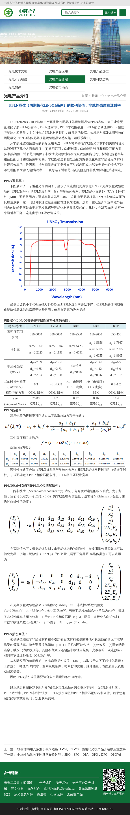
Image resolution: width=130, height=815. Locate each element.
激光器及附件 (23, 794)
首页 (85, 96)
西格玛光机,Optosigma (59, 788)
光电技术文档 (18, 71)
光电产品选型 (99, 71)
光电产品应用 (58, 71)
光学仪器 (17, 788)
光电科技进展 (99, 79)
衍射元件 (56, 794)
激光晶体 (62, 782)
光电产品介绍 (58, 79)
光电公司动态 (58, 87)
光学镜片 (45, 782)
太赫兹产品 (75, 794)
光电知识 (15, 87)
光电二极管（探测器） (19, 782)
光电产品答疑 (18, 79)
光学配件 (34, 788)
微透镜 (41, 794)
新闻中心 (97, 96)
